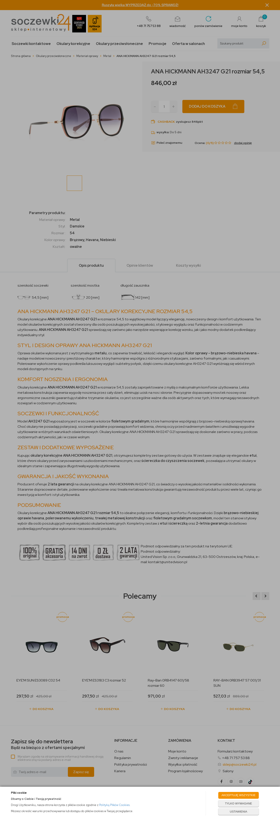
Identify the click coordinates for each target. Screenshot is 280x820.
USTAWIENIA (238, 811)
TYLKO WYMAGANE (238, 803)
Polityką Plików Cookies (114, 805)
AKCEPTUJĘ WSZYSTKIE (238, 795)
